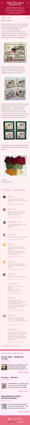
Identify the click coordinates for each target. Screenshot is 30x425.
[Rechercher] (28, 3)
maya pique (11, 329)
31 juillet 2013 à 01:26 (15, 230)
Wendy (10, 315)
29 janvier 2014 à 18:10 (16, 342)
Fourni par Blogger (15, 418)
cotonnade (11, 284)
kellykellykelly (20, 421)
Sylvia (10, 196)
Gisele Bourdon (13, 222)
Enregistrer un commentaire (12, 346)
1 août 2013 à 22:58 (15, 324)
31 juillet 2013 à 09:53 (16, 279)
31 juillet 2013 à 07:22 (15, 256)
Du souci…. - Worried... (9, 377)
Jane (9, 261)
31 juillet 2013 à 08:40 (16, 269)
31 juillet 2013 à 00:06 (16, 204)
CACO (10, 298)
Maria (9, 234)
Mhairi (10, 244)
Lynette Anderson (22, 35)
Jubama (10, 274)
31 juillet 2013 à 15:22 (15, 293)
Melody (10, 209)
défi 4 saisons (6, 190)
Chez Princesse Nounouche (15, 3)
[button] (28, 18)
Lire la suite (24, 372)
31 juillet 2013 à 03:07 (16, 239)
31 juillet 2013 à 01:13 (15, 217)
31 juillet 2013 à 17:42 (15, 310)
